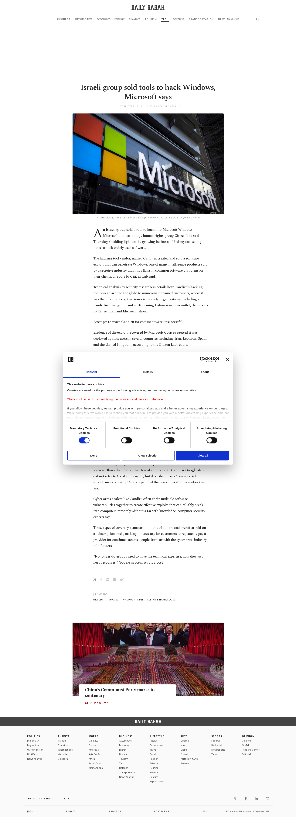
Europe (92, 745)
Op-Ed (245, 745)
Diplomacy (33, 740)
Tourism (151, 19)
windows (128, 599)
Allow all (202, 455)
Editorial (246, 754)
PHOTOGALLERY (99, 703)
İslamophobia (96, 768)
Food (153, 754)
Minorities (63, 754)
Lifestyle (157, 736)
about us (115, 811)
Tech (165, 19)
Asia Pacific (94, 754)
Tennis (214, 754)
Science (154, 763)
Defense (179, 19)
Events (184, 749)
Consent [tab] (91, 372)
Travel (153, 749)
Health (153, 740)
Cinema (185, 740)
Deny (93, 455)
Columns (246, 740)
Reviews (185, 763)
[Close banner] (227, 359)
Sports (216, 736)
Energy (119, 19)
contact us (161, 811)
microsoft (99, 599)
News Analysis (229, 19)
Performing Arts (189, 758)
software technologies (161, 599)
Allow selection (148, 455)
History (154, 772)
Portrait (185, 754)
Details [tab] (148, 372)
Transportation (201, 19)
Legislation (33, 745)
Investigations (65, 749)
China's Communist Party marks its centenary (121, 692)
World (94, 736)
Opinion (248, 736)
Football (215, 740)
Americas (94, 749)
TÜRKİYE (64, 736)
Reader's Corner (251, 749)
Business (63, 19)
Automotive (84, 19)
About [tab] (205, 372)
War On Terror (35, 749)
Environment (156, 745)
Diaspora (63, 758)
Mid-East (93, 740)
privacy (71, 811)
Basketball (217, 745)
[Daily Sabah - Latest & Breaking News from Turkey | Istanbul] (148, 7)
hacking (114, 599)
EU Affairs (32, 754)
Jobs (30, 811)
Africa (92, 758)
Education (63, 745)
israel (140, 599)
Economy (103, 19)
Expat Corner (157, 781)
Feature (154, 777)
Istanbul (62, 740)
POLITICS (33, 736)
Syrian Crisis (95, 763)
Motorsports (218, 749)
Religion (154, 768)
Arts (184, 736)
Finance (134, 19)
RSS (204, 811)
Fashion (154, 758)
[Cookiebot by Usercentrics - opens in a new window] (202, 359)
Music (184, 745)
